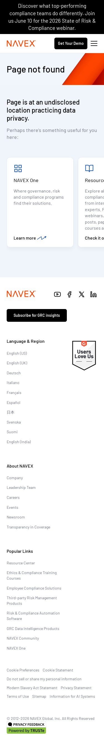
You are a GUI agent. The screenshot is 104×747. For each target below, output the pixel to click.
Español (13, 402)
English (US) (17, 353)
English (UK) (17, 362)
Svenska (14, 422)
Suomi (12, 431)
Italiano (13, 382)
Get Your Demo (71, 43)
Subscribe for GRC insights (37, 315)
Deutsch (14, 372)
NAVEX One (26, 180)
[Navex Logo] (21, 43)
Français (14, 392)
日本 (10, 412)
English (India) (19, 441)
